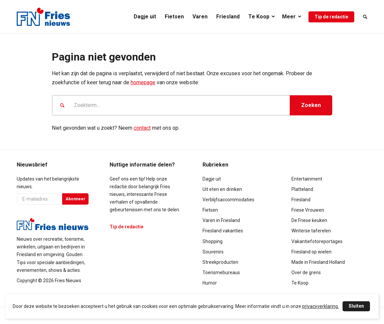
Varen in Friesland (221, 220)
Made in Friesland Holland (318, 262)
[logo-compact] (43, 16)
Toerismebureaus (221, 272)
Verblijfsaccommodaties (228, 199)
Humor (210, 283)
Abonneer (75, 199)
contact (142, 128)
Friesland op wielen (311, 251)
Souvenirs (213, 251)
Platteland (302, 189)
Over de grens (306, 272)
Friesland (300, 199)
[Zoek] (363, 16)
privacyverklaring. (320, 306)
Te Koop (299, 283)
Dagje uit (212, 179)
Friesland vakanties (223, 230)
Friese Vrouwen (307, 210)
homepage (143, 82)
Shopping (213, 241)
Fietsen (210, 210)
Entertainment (306, 179)
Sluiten (356, 306)
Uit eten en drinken (222, 189)
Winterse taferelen (311, 230)
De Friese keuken (309, 220)
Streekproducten (220, 262)
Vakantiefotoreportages (317, 241)
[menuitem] (144, 16)
